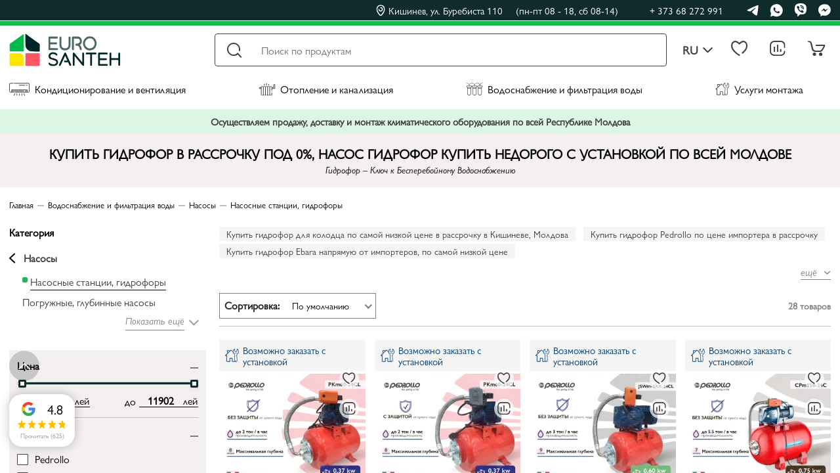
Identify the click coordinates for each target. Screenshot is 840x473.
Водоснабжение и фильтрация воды (554, 89)
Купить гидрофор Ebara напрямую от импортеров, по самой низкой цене (367, 251)
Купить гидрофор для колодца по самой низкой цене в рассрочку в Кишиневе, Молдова (397, 233)
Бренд (30, 432)
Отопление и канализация (326, 89)
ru (697, 50)
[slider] (22, 384)
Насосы (33, 258)
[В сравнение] (349, 408)
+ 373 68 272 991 (686, 10)
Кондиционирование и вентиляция (97, 89)
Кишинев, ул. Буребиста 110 (497, 10)
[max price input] (161, 401)
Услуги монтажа (759, 89)
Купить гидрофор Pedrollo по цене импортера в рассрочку (704, 233)
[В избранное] (349, 379)
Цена (28, 365)
